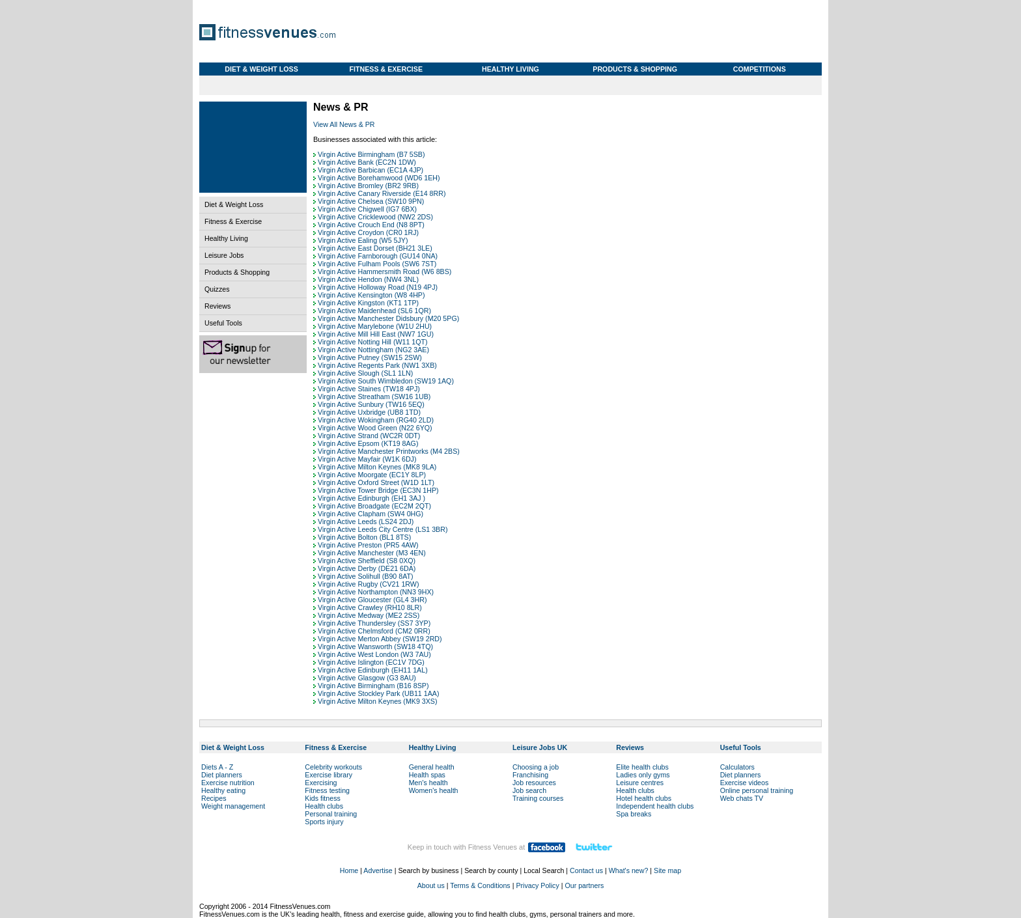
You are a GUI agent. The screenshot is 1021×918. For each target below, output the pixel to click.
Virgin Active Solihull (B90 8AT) (365, 576)
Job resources (534, 782)
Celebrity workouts (333, 767)
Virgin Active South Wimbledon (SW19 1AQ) (386, 381)
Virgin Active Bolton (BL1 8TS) (364, 537)
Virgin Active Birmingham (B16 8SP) (373, 685)
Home (349, 870)
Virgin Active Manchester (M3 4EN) (372, 553)
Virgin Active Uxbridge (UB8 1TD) (369, 412)
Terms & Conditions (480, 885)
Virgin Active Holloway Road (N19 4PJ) (378, 287)
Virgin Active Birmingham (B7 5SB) (371, 154)
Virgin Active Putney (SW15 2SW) (370, 357)
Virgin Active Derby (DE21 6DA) (366, 568)
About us (431, 885)
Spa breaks (633, 814)
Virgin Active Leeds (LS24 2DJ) (365, 521)
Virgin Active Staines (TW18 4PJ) (369, 389)
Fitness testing (327, 790)
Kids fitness (323, 798)
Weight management (233, 806)
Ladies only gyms (642, 775)
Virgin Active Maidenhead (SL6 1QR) (374, 310)
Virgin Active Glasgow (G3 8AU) (367, 678)
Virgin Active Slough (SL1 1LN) (365, 373)
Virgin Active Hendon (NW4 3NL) (368, 279)
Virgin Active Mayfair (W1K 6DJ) (367, 459)
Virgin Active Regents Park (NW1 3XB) (377, 365)
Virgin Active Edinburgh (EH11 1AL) (373, 670)
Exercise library (328, 775)
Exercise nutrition (228, 782)
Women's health (433, 790)
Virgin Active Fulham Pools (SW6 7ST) (377, 264)
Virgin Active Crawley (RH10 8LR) (370, 607)
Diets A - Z (217, 767)
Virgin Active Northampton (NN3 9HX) (376, 592)
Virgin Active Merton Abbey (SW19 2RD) (380, 639)
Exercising (321, 782)
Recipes (214, 798)
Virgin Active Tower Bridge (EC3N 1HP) (378, 490)
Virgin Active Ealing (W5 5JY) (363, 240)
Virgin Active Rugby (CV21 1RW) (368, 584)
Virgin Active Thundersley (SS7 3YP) (374, 623)
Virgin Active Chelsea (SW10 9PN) (371, 201)
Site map (667, 870)
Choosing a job (535, 767)
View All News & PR (344, 124)
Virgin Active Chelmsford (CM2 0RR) (374, 631)
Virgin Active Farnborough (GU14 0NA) (378, 256)
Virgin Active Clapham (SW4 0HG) (370, 514)
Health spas (427, 775)
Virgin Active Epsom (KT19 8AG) (368, 443)
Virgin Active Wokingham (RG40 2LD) (376, 420)
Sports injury (324, 822)
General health (432, 767)
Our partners (584, 885)
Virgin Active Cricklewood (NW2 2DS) (375, 217)
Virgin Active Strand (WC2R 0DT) (369, 435)
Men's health (428, 782)
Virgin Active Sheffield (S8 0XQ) (366, 560)
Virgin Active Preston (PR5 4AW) (368, 545)
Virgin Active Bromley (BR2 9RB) (368, 185)
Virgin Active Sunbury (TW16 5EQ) (371, 404)
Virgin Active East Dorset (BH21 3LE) (375, 248)
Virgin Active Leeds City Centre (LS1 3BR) (382, 529)
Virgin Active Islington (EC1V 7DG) (371, 662)
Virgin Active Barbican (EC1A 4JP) (370, 170)
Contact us (586, 870)
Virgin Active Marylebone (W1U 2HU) (375, 326)
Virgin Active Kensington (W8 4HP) (371, 295)
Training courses (537, 798)
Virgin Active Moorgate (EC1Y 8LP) (372, 475)
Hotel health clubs (643, 798)
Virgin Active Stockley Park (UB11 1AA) (378, 693)
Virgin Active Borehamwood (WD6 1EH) (379, 178)
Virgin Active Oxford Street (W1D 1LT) (376, 482)
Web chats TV (742, 798)
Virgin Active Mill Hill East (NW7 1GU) (376, 334)
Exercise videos (744, 782)
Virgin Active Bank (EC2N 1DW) (367, 162)
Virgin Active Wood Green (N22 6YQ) (375, 428)
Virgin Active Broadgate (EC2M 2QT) (374, 506)
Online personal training (757, 790)
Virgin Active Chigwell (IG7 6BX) (367, 209)
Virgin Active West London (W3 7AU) (374, 654)
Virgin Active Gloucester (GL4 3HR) (372, 600)
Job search (529, 790)
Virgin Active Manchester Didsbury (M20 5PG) (388, 318)
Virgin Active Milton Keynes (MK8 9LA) (377, 467)
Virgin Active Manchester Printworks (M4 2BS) (389, 451)
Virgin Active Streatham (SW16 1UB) (374, 396)
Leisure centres (640, 782)
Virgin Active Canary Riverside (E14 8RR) (381, 193)
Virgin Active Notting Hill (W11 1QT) (373, 342)
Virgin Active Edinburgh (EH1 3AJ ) (371, 498)
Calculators (737, 767)
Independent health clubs (654, 806)
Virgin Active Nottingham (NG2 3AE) (373, 350)
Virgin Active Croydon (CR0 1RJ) (368, 232)
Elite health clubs (642, 767)
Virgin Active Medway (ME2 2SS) (368, 615)
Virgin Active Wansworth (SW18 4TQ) (375, 646)
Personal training (331, 814)
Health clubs (324, 806)
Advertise (377, 870)
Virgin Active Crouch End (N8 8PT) (371, 225)
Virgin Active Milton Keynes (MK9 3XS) (377, 701)
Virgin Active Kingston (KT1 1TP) (368, 303)
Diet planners (221, 775)
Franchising (530, 775)
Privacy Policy (537, 885)
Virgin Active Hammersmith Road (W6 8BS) (384, 271)
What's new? (629, 870)
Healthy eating (223, 790)
